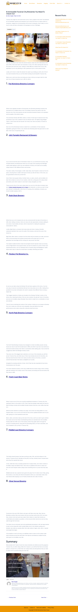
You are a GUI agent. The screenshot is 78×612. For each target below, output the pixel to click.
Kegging (46, 3)
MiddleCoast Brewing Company (27, 432)
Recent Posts (12, 582)
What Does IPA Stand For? (61, 47)
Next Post (44, 600)
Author (8, 582)
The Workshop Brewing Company (27, 83)
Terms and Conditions (41, 607)
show (14, 29)
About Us (60, 3)
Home (25, 3)
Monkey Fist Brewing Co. (23, 256)
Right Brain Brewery (20, 198)
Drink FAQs (52, 3)
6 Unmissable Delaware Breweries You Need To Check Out (62, 58)
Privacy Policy (50, 607)
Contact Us (67, 3)
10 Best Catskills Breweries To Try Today (18, 190)
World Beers (32, 3)
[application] (62, 3)
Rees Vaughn (14, 584)
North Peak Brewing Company (26, 315)
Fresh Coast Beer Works (22, 379)
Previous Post (12, 600)
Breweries (39, 3)
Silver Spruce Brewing (21, 483)
